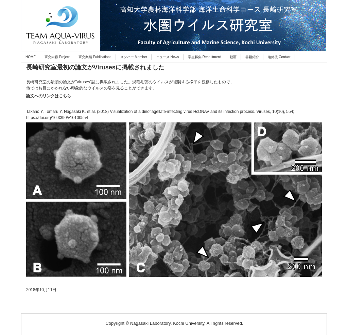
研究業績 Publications (95, 57)
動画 (233, 57)
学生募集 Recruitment (204, 57)
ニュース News (167, 57)
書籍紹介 (252, 57)
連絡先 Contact (279, 57)
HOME (30, 57)
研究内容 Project (57, 57)
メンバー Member (133, 57)
